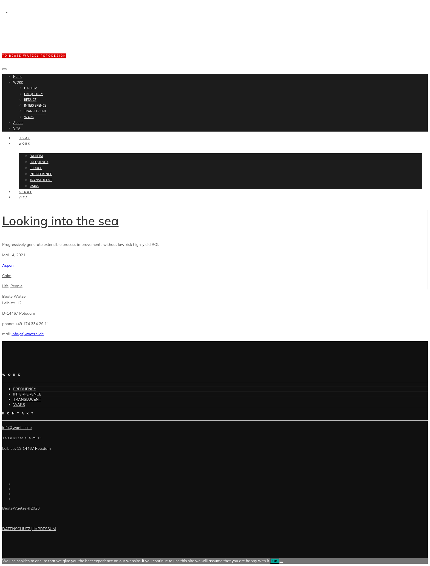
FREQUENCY (33, 94)
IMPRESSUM (44, 528)
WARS (29, 117)
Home (17, 77)
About (18, 123)
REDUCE (30, 100)
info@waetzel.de (17, 427)
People (16, 285)
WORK (18, 83)
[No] (281, 562)
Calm (6, 275)
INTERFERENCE (35, 106)
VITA (16, 129)
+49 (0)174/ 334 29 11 (22, 438)
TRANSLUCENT (35, 111)
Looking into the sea (60, 220)
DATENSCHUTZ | (17, 528)
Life (5, 285)
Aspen (7, 265)
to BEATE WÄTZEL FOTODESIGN (34, 55)
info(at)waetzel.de (28, 333)
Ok (274, 561)
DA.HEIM (30, 88)
